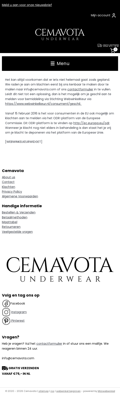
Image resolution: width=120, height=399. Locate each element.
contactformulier (80, 89)
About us (8, 177)
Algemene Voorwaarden (20, 196)
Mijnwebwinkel (106, 391)
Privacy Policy (12, 191)
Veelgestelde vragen (17, 232)
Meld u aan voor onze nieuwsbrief (27, 5)
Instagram (19, 312)
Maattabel (9, 222)
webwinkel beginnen (68, 391)
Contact (8, 182)
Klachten (8, 187)
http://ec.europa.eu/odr (91, 123)
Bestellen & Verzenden (19, 212)
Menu (60, 63)
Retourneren (11, 227)
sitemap (44, 391)
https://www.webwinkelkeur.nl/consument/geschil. (43, 104)
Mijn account (103, 15)
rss (52, 391)
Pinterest (17, 320)
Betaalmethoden (14, 217)
